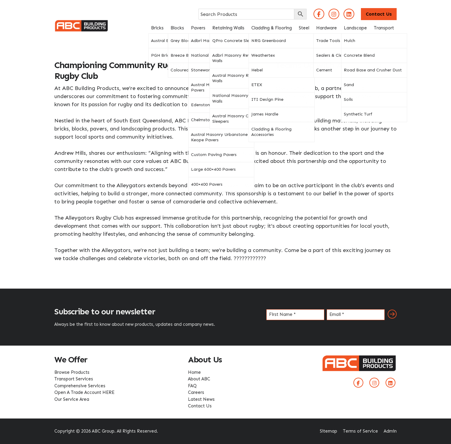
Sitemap (328, 431)
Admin (390, 431)
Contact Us (379, 14)
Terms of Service (360, 431)
